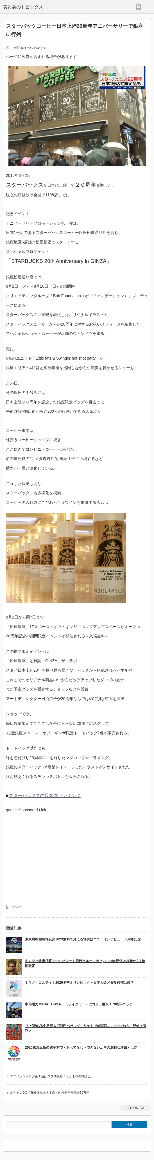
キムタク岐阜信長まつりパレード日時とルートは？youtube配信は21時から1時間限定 (85, 963)
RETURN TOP (135, 1107)
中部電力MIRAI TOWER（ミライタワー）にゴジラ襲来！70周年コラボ (79, 1004)
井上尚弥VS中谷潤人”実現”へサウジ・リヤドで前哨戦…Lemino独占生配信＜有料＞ (85, 1028)
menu (147, 7)
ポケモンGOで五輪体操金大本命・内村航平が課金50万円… (51, 1092)
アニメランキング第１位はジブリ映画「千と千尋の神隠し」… (53, 1076)
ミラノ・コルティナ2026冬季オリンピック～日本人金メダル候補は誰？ (79, 983)
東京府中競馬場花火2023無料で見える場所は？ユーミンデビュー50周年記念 (83, 939)
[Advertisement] (53, 851)
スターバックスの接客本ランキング (45, 795)
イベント (17, 906)
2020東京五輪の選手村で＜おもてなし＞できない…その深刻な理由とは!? (81, 1048)
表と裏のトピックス (23, 6)
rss (138, 7)
